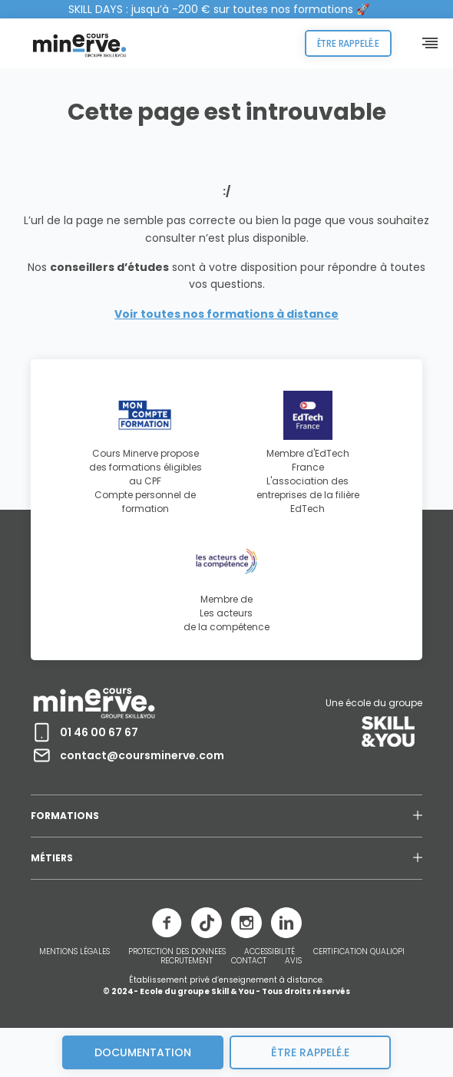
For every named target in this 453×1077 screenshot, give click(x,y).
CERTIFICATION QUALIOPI (359, 951)
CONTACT (248, 961)
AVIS (293, 961)
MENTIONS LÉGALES (74, 951)
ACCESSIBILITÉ (269, 951)
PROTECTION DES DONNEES (177, 951)
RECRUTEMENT (186, 961)
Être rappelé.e (348, 43)
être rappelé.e (310, 1052)
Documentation (142, 1052)
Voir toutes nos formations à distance (226, 314)
